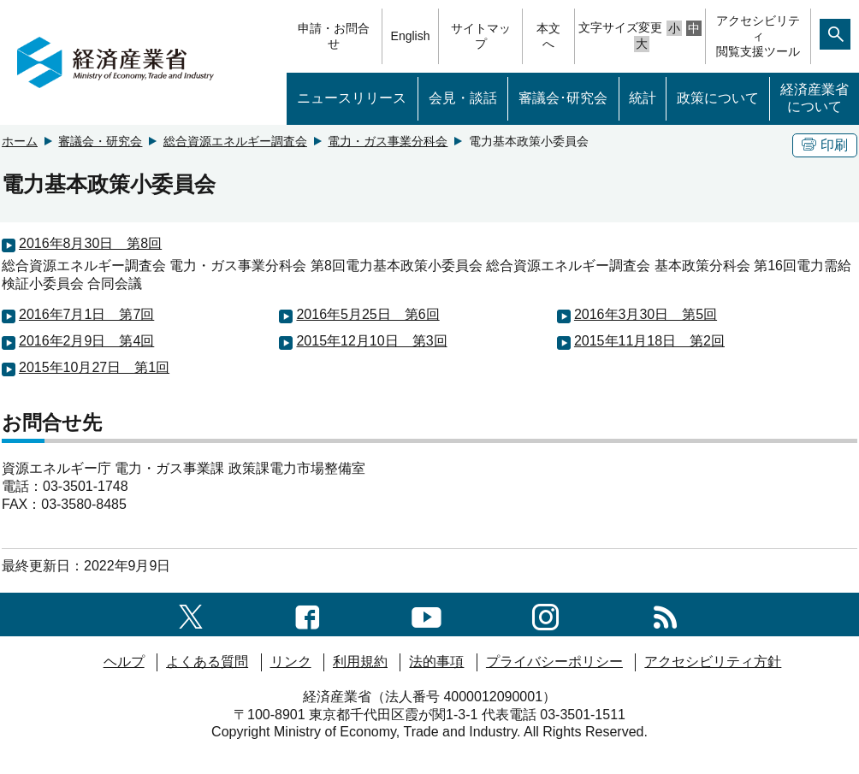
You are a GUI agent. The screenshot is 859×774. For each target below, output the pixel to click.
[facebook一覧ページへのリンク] (308, 613)
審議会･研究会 (562, 98)
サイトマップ (481, 35)
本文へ (548, 35)
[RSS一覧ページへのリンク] (665, 613)
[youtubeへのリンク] (426, 613)
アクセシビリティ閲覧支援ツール (758, 36)
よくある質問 (207, 661)
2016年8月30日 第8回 (90, 243)
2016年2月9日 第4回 (86, 341)
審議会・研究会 (100, 141)
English (410, 36)
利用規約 (360, 661)
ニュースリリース (351, 98)
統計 (642, 98)
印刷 (825, 145)
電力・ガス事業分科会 (387, 141)
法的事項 (436, 661)
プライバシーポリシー (554, 661)
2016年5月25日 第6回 (367, 314)
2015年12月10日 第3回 (371, 341)
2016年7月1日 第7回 (86, 314)
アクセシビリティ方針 (712, 661)
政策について (718, 98)
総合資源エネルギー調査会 (235, 141)
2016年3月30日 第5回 (645, 314)
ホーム (20, 141)
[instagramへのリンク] (545, 613)
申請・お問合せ (334, 35)
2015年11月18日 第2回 (649, 341)
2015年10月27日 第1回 (94, 367)
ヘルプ (124, 661)
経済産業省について (814, 98)
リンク (290, 661)
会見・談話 (463, 98)
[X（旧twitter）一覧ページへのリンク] (191, 613)
